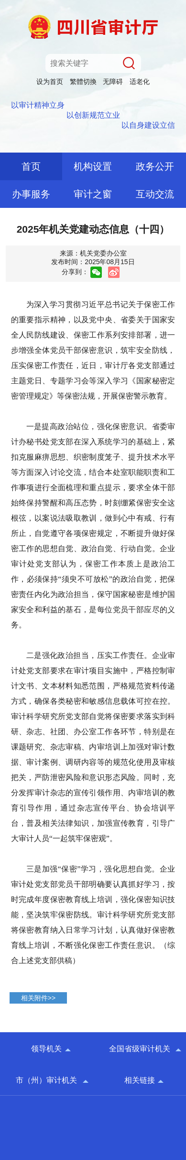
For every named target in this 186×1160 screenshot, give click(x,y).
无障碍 (113, 81)
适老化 (140, 81)
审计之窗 (93, 194)
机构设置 (93, 166)
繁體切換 (83, 81)
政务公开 (155, 166)
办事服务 (31, 194)
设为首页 (49, 81)
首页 (31, 166)
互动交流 (155, 194)
